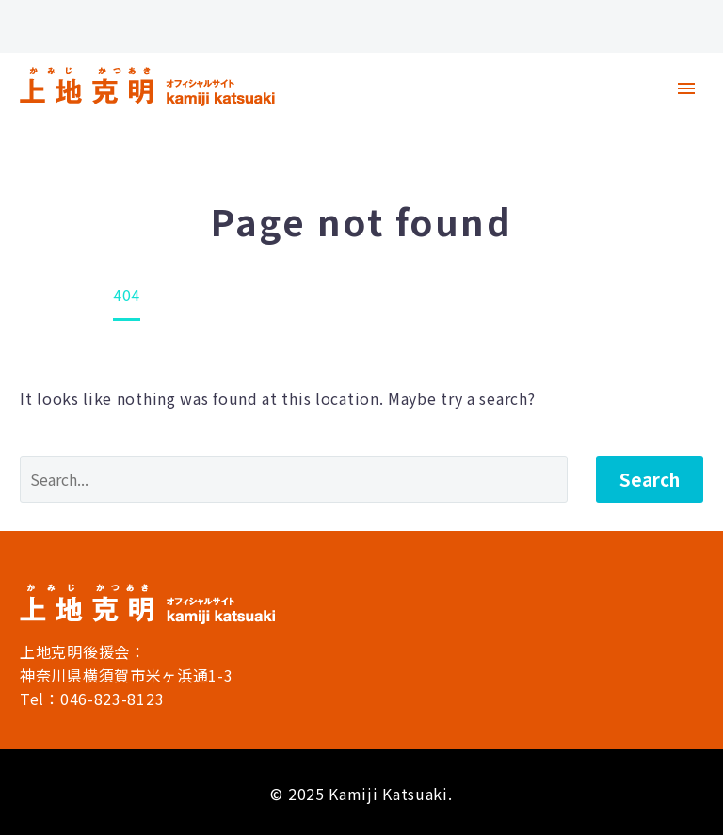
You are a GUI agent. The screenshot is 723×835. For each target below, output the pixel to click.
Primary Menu (686, 88)
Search (649, 478)
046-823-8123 (112, 698)
